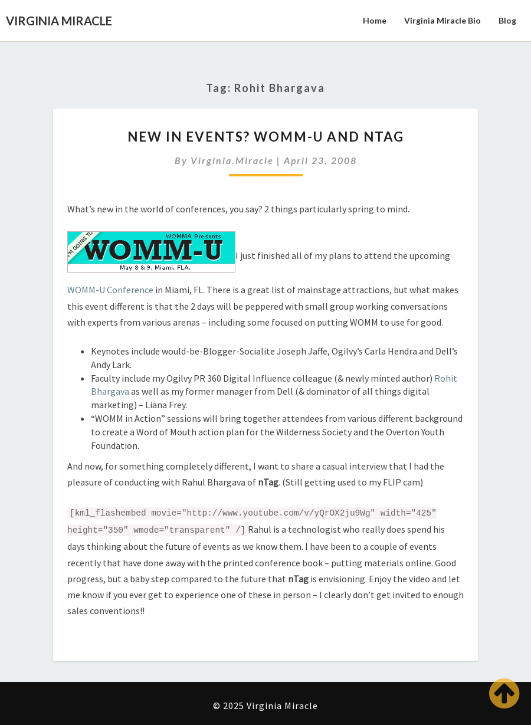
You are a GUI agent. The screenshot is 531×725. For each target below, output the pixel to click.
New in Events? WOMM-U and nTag (265, 137)
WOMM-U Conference (111, 290)
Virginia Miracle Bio (442, 20)
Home (374, 20)
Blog (507, 20)
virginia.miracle (232, 160)
